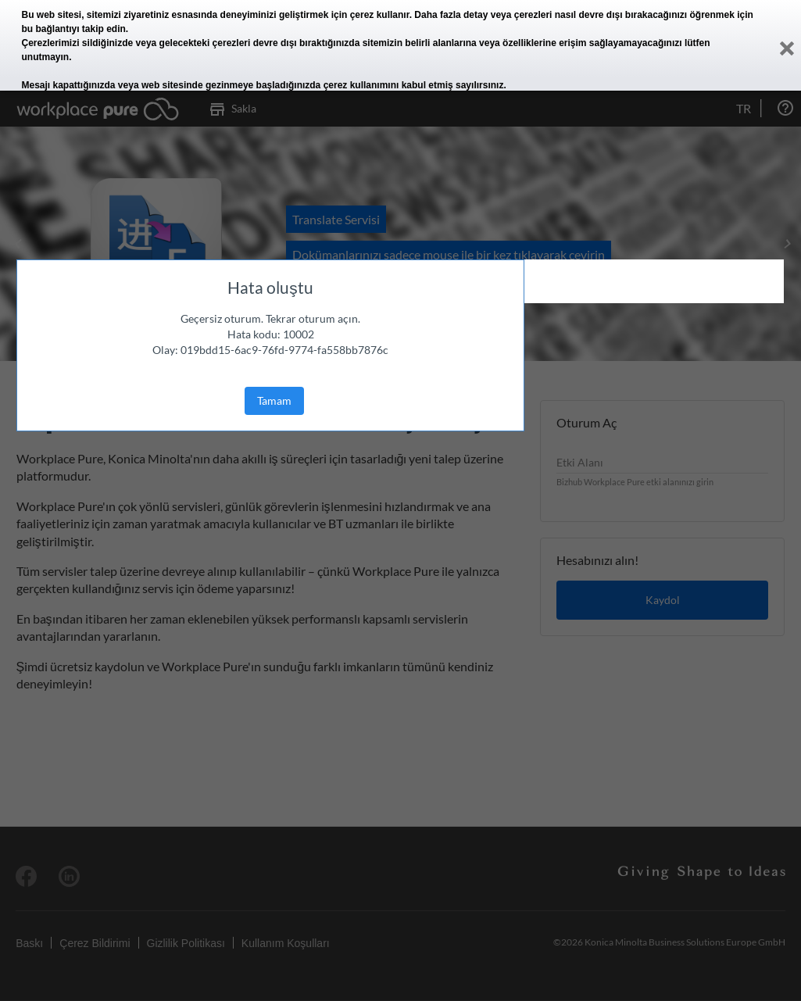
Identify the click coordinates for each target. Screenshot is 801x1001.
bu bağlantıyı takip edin (74, 28)
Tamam (274, 400)
